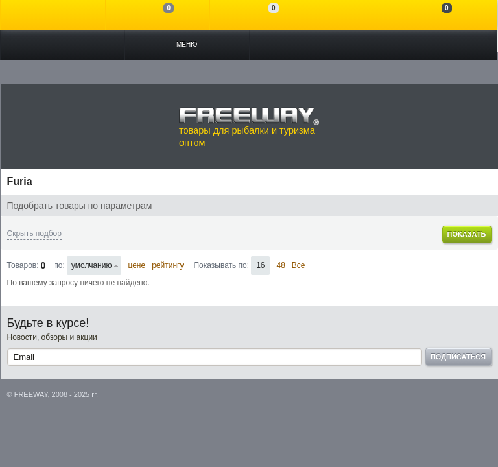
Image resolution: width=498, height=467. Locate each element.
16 (260, 265)
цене (136, 265)
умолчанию (91, 265)
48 (280, 265)
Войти (53, 15)
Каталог (62, 45)
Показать (466, 234)
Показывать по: (221, 265)
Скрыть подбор (34, 233)
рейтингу (168, 265)
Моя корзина (435, 15)
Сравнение (158, 15)
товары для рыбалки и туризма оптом (249, 127)
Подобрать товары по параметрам (79, 205)
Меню (186, 44)
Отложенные (262, 15)
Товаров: (23, 265)
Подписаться (458, 357)
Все (298, 265)
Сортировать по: (60, 265)
